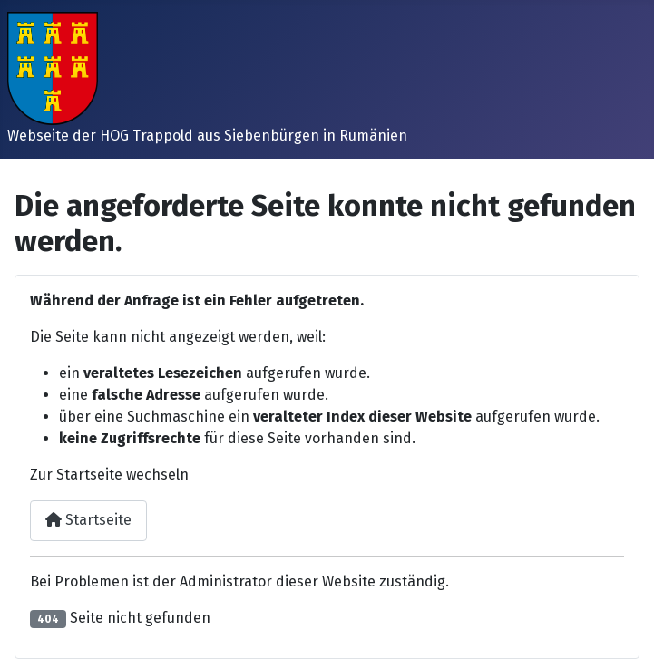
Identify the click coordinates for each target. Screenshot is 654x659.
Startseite (88, 519)
